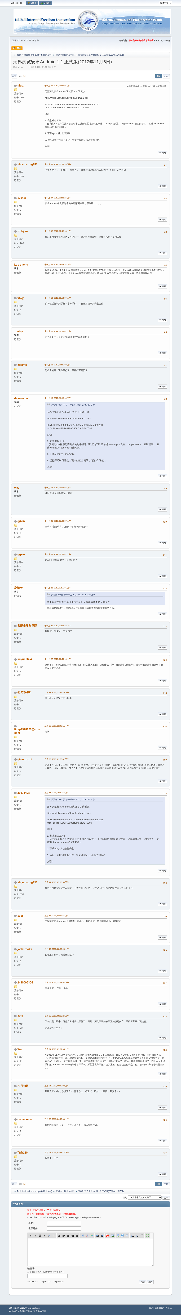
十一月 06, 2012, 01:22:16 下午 (58, 164)
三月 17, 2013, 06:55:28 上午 (57, 949)
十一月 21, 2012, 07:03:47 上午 (58, 554)
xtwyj (20, 298)
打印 (166, 76)
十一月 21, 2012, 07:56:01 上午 (58, 588)
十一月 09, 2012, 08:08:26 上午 (58, 265)
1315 (20, 915)
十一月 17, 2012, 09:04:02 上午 (58, 488)
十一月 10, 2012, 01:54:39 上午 (58, 298)
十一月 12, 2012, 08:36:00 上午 (58, 365)
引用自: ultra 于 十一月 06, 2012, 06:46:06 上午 (73, 405)
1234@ (21, 197)
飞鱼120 (22, 1152)
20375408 (23, 792)
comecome (24, 1119)
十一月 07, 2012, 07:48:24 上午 (58, 231)
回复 (159, 76)
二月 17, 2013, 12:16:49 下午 (57, 692)
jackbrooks (24, 949)
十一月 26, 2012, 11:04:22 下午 (58, 626)
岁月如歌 (23, 1085)
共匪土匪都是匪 (27, 625)
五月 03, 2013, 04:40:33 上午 (57, 1119)
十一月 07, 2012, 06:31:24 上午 (58, 198)
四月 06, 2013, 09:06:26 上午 (57, 1016)
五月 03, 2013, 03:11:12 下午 (57, 1152)
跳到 (125, 1197)
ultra (20, 85)
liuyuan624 (24, 659)
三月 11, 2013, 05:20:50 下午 (57, 882)
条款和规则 (159, 1308)
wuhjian (22, 231)
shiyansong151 (27, 164)
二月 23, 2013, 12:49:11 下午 (57, 726)
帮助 (151, 1308)
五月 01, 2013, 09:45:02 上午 (57, 1086)
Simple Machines (32, 1308)
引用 (162, 153)
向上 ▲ (169, 1308)
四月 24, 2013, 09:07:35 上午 (57, 1049)
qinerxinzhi (24, 759)
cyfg (20, 1015)
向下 (14, 76)
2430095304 (25, 982)
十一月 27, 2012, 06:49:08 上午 (58, 659)
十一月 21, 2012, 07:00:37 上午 (58, 521)
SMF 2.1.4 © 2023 (16, 1308)
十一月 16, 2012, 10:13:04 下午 (58, 398)
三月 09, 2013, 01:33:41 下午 (57, 759)
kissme (22, 364)
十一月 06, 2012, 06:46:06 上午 (58, 86)
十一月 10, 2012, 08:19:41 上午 (58, 331)
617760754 (24, 692)
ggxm (21, 521)
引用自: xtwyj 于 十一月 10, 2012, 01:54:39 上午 (73, 594)
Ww (19, 1049)
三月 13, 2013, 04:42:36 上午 (57, 916)
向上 (14, 1184)
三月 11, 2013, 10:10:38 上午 (57, 793)
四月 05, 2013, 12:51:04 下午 (57, 982)
